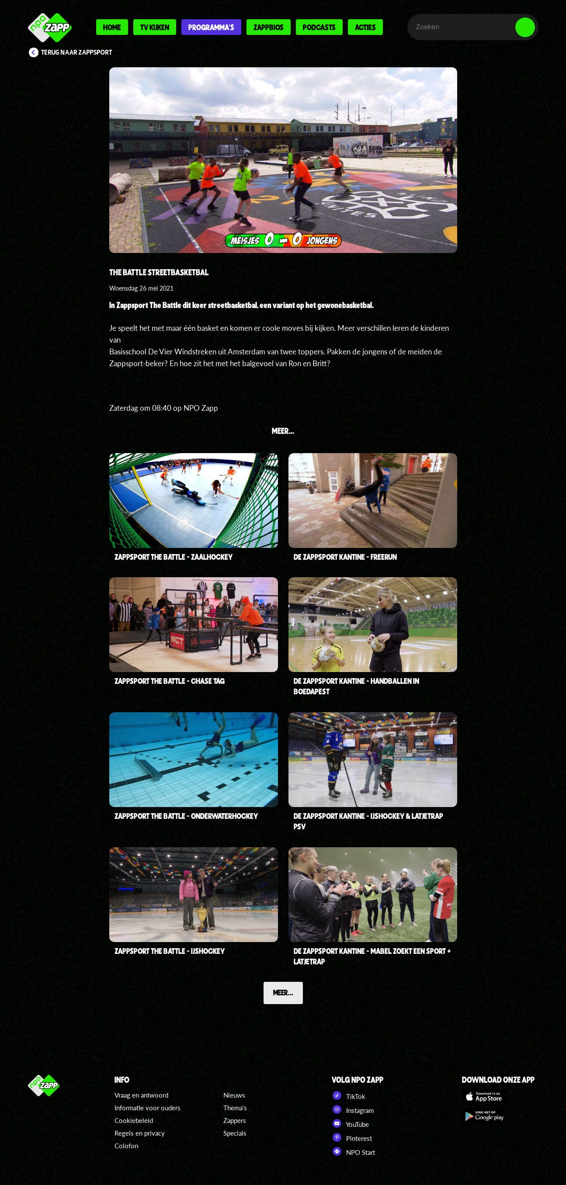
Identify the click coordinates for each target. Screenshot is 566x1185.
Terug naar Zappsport (76, 52)
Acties (365, 27)
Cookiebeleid (134, 1120)
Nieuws (234, 1095)
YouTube (350, 1123)
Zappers (234, 1120)
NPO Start (353, 1151)
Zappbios (268, 27)
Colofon (126, 1146)
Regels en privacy (140, 1133)
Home (112, 27)
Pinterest (352, 1137)
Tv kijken (154, 27)
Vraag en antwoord (141, 1095)
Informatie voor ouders (148, 1108)
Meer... (283, 992)
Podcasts (319, 27)
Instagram (353, 1109)
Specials (235, 1133)
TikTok (348, 1095)
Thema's (235, 1108)
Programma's (211, 27)
